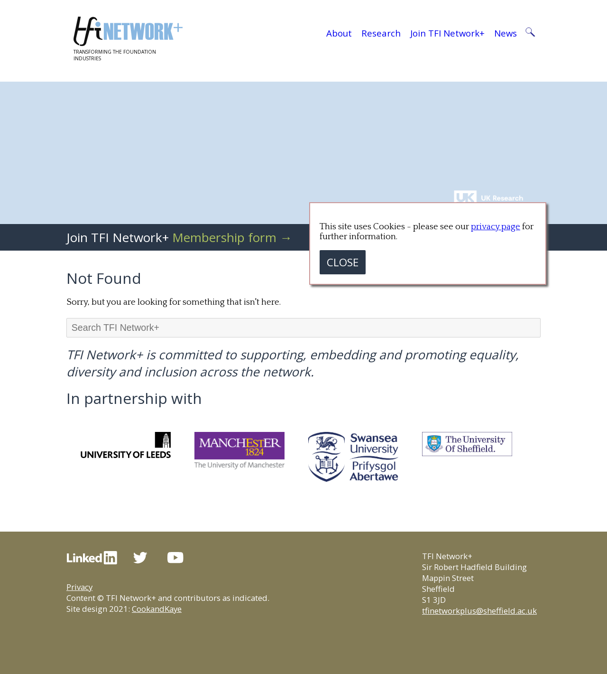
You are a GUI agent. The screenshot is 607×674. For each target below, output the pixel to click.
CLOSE (343, 262)
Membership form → (232, 237)
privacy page (495, 227)
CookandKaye (157, 608)
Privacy (79, 586)
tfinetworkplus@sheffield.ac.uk (479, 610)
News (505, 33)
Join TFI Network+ (447, 33)
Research (381, 33)
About (339, 33)
